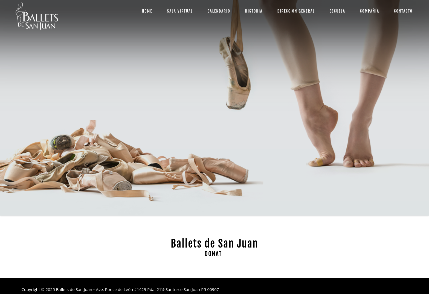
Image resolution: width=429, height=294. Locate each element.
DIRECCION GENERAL (296, 11)
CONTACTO (403, 11)
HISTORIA (254, 11)
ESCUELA (337, 11)
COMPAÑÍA (369, 11)
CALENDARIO (219, 11)
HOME (147, 11)
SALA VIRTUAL (180, 11)
